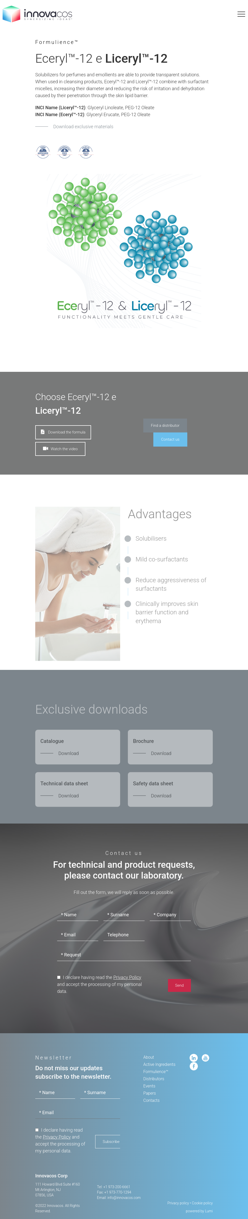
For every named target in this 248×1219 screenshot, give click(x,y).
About (148, 1057)
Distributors (153, 1078)
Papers (149, 1093)
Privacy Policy (127, 977)
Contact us (170, 439)
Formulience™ (155, 1071)
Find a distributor (165, 425)
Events (149, 1086)
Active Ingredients (159, 1064)
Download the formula (63, 432)
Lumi (209, 1211)
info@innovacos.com (124, 1198)
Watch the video (60, 448)
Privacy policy (178, 1203)
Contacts (151, 1100)
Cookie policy (202, 1203)
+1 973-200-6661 (116, 1187)
